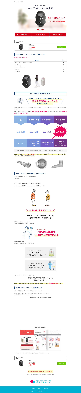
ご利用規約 (38, 388)
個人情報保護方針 (45, 388)
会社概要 (33, 388)
